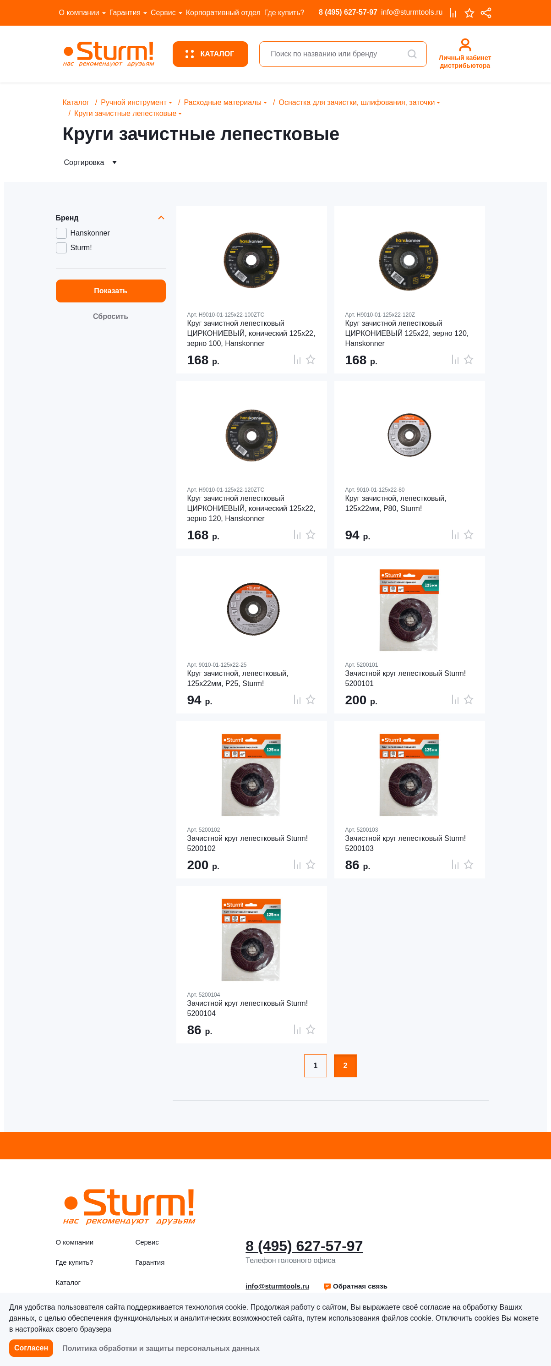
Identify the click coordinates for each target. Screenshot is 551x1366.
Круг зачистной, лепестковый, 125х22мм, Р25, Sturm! (238, 678)
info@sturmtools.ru (412, 12)
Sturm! (81, 248)
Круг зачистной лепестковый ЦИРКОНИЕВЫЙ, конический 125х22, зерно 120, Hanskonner (251, 508)
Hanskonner (90, 233)
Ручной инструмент (134, 102)
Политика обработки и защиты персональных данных (161, 1348)
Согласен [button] (31, 1348)
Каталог (76, 102)
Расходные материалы (223, 102)
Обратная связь (355, 1286)
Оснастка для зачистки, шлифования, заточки (356, 102)
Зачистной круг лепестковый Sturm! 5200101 (405, 678)
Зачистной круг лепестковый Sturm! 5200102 (247, 843)
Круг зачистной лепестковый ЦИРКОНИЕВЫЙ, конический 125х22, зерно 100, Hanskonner (251, 333)
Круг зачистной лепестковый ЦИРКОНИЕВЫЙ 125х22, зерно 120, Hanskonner (407, 333)
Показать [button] (110, 291)
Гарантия (125, 12)
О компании (79, 12)
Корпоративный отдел (223, 12)
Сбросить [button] (110, 316)
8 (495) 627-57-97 (348, 12)
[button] (355, 1286)
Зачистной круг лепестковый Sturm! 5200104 (247, 1008)
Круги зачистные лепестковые (125, 113)
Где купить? (284, 12)
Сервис (163, 12)
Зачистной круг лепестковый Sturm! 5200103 (405, 843)
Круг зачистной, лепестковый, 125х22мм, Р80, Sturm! (396, 503)
